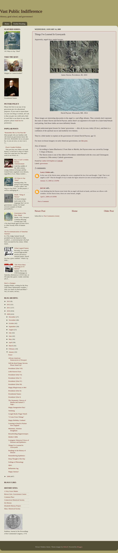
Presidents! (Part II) (14, 391)
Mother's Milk (13, 437)
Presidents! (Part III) (15, 384)
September (12, 326)
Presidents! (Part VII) (15, 368)
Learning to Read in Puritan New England (17, 424)
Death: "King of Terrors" (19, 196)
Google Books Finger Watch (17, 414)
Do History (8, 503)
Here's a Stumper (9, 283)
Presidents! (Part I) (14, 397)
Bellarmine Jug (13, 468)
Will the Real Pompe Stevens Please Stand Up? (18, 364)
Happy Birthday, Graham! (16, 420)
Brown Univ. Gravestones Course (15, 494)
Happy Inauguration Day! (16, 407)
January (11, 352)
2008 (8, 476)
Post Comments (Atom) (51, 216)
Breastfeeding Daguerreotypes (18, 434)
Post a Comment (43, 201)
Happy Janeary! (13, 472)
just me (42, 188)
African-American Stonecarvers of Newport (17, 359)
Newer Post (40, 211)
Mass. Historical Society (12, 509)
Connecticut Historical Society (14, 500)
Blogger (79, 547)
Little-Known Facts (14, 371)
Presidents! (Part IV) (15, 381)
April (11, 342)
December (12, 317)
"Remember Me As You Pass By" (15, 133)
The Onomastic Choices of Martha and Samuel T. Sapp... (17, 402)
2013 (8, 301)
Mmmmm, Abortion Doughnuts (15, 429)
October (11, 323)
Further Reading (19, 24)
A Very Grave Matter (11, 491)
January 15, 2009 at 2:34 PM (49, 181)
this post (84, 141)
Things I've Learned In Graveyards (15, 446)
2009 (8, 314)
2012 (8, 304)
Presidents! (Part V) (14, 378)
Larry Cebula (45, 172)
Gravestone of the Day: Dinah (20, 214)
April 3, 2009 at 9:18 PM (48, 197)
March (11, 346)
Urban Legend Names (21, 248)
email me (18, 120)
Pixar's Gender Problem (13, 147)
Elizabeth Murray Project (12, 506)
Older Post (109, 211)
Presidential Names (14, 394)
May (10, 339)
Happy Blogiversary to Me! (17, 387)
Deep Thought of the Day (16, 459)
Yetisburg (11, 411)
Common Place (9, 497)
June (10, 336)
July (10, 333)
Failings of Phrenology (15, 462)
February (12, 349)
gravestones (44, 163)
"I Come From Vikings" (16, 417)
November (12, 320)
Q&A (10, 465)
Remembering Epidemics (16, 456)
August (11, 330)
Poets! (10, 355)
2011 (8, 308)
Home (7, 24)
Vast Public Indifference (21, 11)
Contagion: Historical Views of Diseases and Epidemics (18, 441)
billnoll (65, 547)
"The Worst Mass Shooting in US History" (20, 266)
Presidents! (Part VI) (15, 375)
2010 (8, 311)
